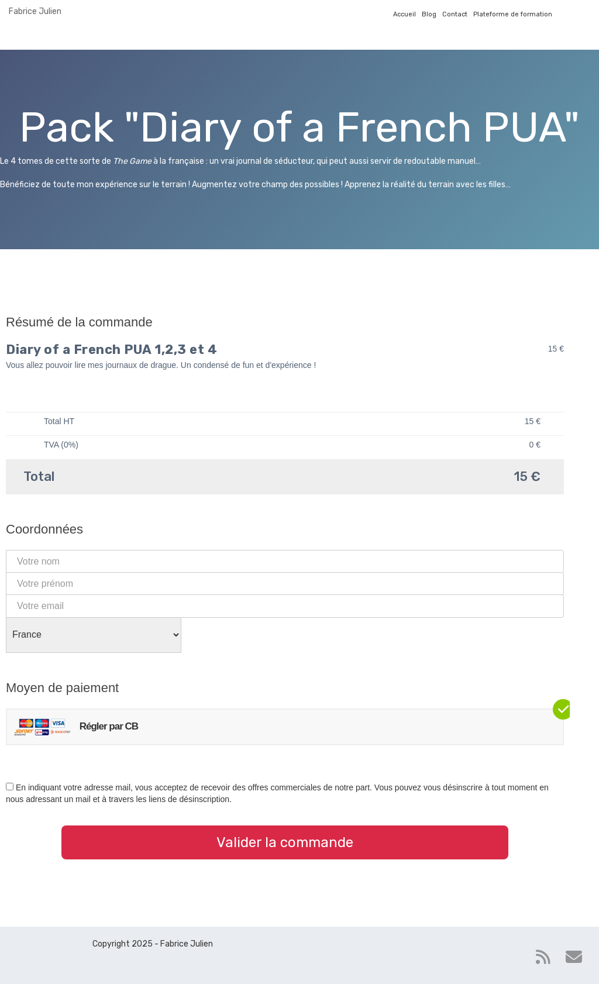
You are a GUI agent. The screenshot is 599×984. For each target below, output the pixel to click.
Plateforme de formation (512, 14)
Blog (429, 14)
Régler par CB (75, 727)
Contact (454, 14)
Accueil (404, 14)
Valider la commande (284, 842)
